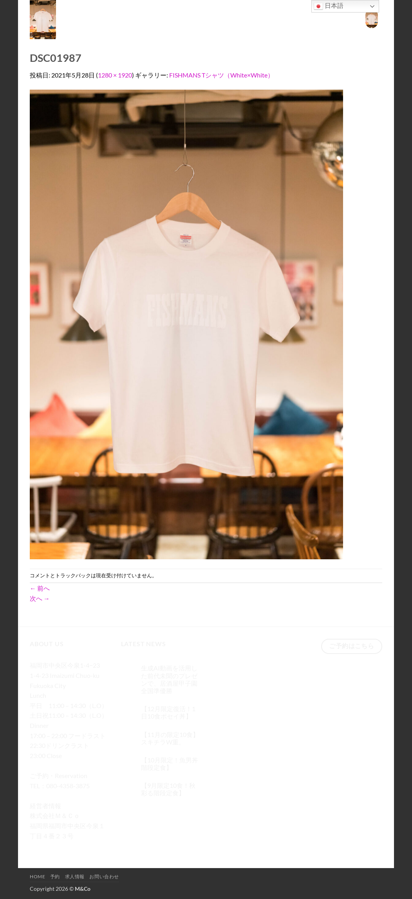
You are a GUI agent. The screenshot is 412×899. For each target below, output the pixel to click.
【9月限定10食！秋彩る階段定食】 (168, 789)
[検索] (238, 19)
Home (257, 18)
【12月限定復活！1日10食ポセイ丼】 (168, 712)
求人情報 (302, 18)
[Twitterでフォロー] (65, 847)
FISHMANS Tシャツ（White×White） (221, 75)
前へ (40, 588)
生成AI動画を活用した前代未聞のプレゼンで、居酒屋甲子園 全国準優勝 (169, 679)
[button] (371, 18)
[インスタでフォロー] (51, 847)
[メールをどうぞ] (79, 847)
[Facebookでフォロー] (37, 847)
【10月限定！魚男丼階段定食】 (169, 763)
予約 (278, 18)
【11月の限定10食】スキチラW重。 (170, 738)
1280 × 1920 (115, 75)
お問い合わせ (337, 18)
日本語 (328, 6)
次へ (40, 598)
